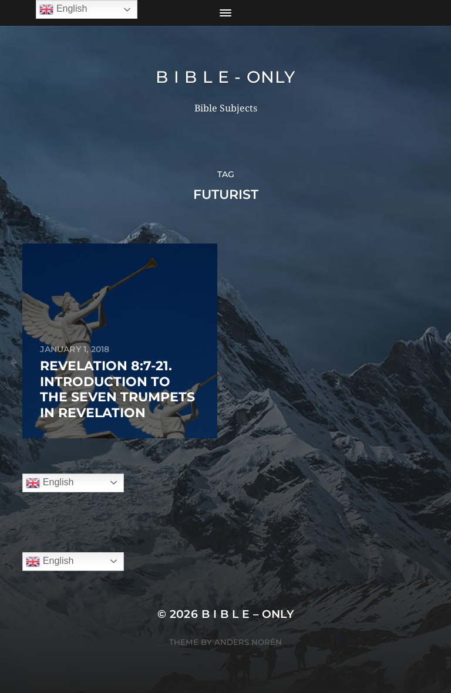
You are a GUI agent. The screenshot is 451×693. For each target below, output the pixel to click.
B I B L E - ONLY (225, 77)
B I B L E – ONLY (247, 614)
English (49, 483)
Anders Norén (248, 642)
